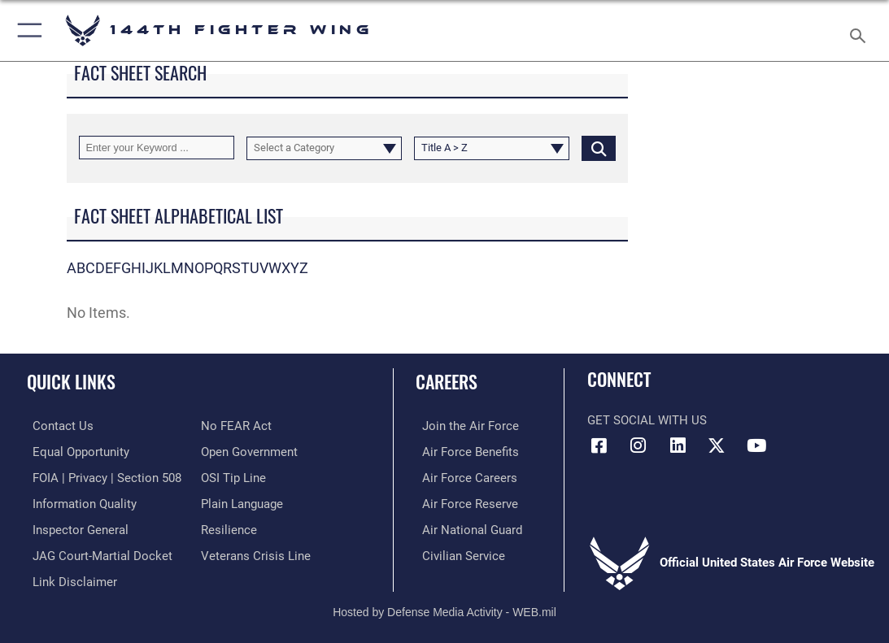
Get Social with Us (647, 420)
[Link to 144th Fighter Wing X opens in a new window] (716, 445)
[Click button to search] (599, 147)
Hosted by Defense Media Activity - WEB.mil (444, 606)
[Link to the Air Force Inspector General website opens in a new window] (75, 526)
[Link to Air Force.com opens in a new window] (464, 425)
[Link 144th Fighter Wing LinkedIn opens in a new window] (677, 445)
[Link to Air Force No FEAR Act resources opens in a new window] (236, 425)
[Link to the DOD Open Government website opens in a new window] (249, 450)
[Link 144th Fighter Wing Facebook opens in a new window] (599, 445)
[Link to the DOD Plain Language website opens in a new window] (242, 500)
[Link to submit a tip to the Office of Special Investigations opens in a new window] (233, 475)
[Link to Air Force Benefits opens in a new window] (464, 450)
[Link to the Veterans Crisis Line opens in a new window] (256, 551)
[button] (26, 30)
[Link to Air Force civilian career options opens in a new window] (457, 551)
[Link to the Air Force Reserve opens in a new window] (464, 500)
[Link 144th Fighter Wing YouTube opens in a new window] (756, 445)
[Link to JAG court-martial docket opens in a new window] (97, 551)
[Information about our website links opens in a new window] (69, 576)
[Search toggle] (861, 31)
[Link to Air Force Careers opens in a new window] (463, 475)
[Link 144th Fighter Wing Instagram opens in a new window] (638, 445)
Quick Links (71, 381)
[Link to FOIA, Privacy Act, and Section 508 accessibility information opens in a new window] (101, 475)
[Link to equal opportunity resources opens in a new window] (75, 450)
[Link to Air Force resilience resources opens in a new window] (229, 526)
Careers (446, 381)
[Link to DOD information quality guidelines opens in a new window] (79, 500)
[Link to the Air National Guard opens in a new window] (466, 526)
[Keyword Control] (156, 147)
